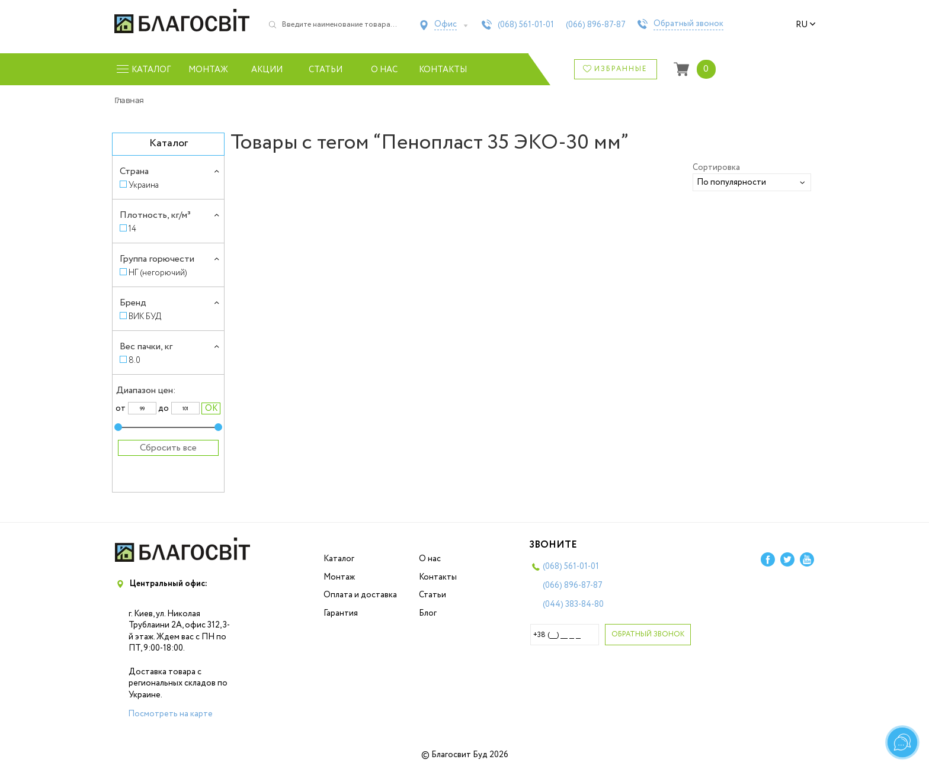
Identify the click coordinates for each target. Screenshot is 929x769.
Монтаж (208, 70)
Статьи (325, 70)
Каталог (338, 559)
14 (132, 228)
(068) (526, 25)
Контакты (442, 70)
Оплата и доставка (360, 595)
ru (806, 25)
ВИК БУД (145, 316)
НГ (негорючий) (158, 272)
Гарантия (340, 613)
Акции (267, 70)
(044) (573, 604)
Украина (144, 185)
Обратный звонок (688, 24)
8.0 (134, 360)
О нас (384, 70)
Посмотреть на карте (170, 714)
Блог (428, 613)
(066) (596, 25)
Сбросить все (168, 448)
